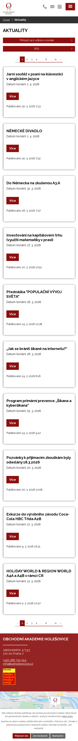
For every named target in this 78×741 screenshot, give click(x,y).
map (39, 707)
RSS (53, 48)
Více (12, 96)
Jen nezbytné (40, 736)
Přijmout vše (21, 736)
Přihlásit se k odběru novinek (46, 40)
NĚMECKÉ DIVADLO (24, 131)
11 (56, 59)
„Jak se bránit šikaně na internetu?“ (36, 349)
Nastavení (57, 736)
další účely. (67, 716)
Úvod (6, 19)
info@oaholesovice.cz (18, 663)
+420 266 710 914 (14, 660)
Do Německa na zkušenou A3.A (33, 183)
